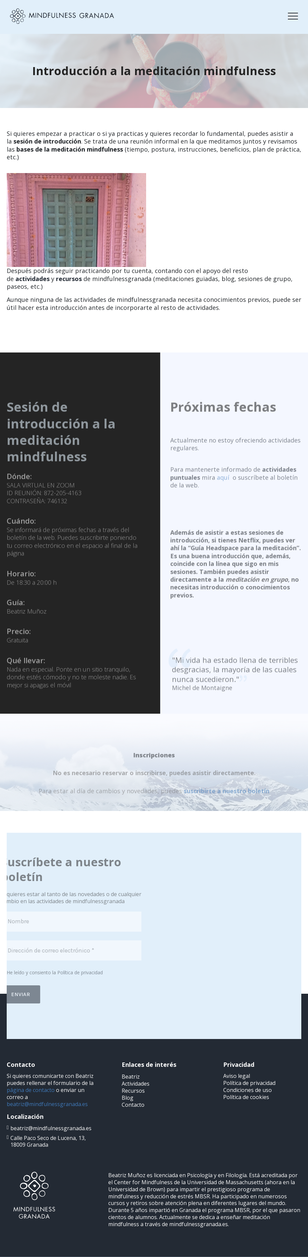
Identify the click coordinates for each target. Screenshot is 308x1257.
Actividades (135, 1083)
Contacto (133, 1104)
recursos (69, 279)
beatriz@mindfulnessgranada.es (47, 1104)
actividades (32, 279)
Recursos (133, 1090)
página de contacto (31, 1090)
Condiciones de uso (247, 1090)
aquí (223, 493)
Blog (127, 1097)
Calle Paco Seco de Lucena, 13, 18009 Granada (48, 1141)
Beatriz (131, 1076)
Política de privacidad (64, 972)
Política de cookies (246, 1097)
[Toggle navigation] (293, 16)
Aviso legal (236, 1076)
